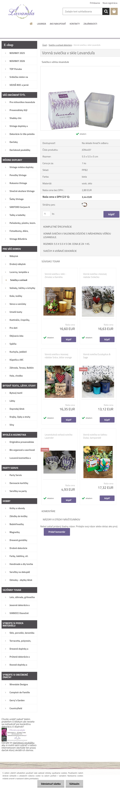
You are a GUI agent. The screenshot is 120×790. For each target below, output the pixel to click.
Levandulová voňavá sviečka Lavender (58, 436)
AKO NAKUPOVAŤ (58, 23)
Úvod (44, 45)
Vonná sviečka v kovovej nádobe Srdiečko (95, 275)
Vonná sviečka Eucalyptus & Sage (96, 356)
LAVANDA (41, 23)
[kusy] (46, 213)
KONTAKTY (75, 23)
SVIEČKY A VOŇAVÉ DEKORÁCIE (60, 251)
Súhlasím (74, 784)
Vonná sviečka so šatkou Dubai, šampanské (95, 436)
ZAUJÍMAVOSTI (90, 23)
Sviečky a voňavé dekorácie (60, 45)
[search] (106, 11)
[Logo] (21, 11)
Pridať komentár (56, 532)
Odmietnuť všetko (50, 784)
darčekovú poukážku (24, 743)
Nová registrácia (110, 3)
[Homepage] (31, 23)
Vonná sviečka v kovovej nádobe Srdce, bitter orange (58, 356)
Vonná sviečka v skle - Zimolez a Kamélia (55, 275)
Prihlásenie (95, 3)
